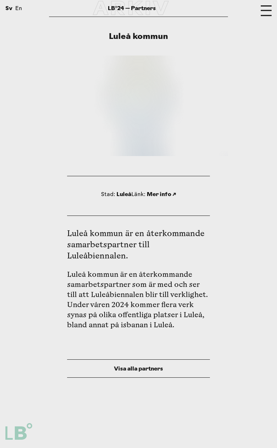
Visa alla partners (138, 368)
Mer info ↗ (161, 194)
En (18, 9)
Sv (8, 8)
